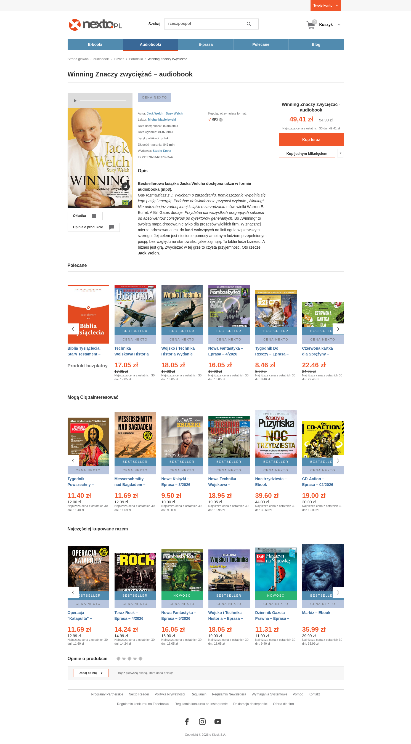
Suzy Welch (174, 113)
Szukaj (154, 24)
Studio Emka (162, 150)
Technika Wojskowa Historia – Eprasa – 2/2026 (132, 354)
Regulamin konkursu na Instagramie (201, 704)
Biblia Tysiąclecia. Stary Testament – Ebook (84, 354)
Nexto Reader (139, 694)
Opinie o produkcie (88, 227)
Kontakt (314, 694)
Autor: (142, 113)
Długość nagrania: (150, 144)
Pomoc (298, 694)
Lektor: (143, 119)
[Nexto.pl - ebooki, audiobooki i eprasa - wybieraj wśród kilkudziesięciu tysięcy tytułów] (96, 25)
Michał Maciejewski (162, 119)
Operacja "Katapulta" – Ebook (80, 618)
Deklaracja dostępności (250, 704)
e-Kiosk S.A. (218, 734)
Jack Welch (155, 113)
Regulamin (198, 694)
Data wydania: (148, 132)
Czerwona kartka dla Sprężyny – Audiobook (317, 354)
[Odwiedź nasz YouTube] (217, 721)
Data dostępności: (150, 125)
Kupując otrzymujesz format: (227, 113)
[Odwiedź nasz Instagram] (202, 721)
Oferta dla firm (283, 704)
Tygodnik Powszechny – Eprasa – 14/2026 (83, 485)
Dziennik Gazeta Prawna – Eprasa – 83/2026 (272, 618)
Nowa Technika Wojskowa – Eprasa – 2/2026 (222, 485)
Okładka (79, 216)
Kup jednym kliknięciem (307, 154)
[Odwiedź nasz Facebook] (186, 721)
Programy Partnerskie (107, 694)
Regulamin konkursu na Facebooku (143, 704)
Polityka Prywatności (170, 694)
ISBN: (142, 157)
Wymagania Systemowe (269, 694)
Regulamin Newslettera (229, 694)
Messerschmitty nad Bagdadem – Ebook (130, 485)
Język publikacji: (149, 138)
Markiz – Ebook (316, 612)
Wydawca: (145, 150)
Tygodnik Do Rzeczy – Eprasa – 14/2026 (272, 354)
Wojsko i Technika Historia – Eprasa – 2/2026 (225, 618)
